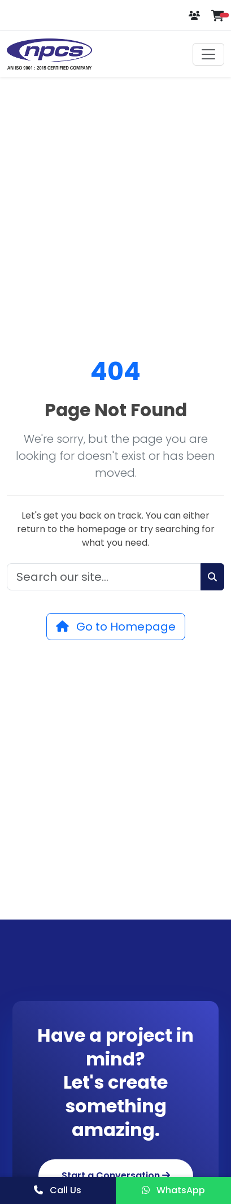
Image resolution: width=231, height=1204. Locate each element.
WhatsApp (173, 1190)
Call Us (57, 1190)
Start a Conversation (116, 1175)
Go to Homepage (116, 627)
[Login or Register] (195, 15)
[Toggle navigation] (208, 54)
